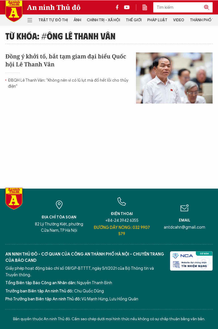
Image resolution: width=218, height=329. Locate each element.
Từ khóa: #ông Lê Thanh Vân (60, 35)
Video (178, 20)
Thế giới (134, 20)
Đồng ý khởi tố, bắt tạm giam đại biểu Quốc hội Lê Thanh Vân (65, 60)
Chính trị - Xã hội (103, 20)
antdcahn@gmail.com (184, 227)
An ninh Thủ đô (54, 7)
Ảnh (77, 20)
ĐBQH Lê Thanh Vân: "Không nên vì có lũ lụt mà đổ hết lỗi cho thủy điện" (68, 83)
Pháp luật (157, 20)
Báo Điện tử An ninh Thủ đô (13, 11)
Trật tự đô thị (53, 20)
